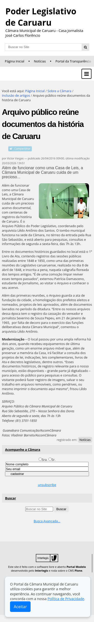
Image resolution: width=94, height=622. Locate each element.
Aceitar (20, 606)
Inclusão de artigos (16, 95)
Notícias (40, 61)
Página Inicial (14, 61)
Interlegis (41, 570)
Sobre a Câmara (59, 91)
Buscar (10, 498)
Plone (78, 570)
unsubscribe (47, 484)
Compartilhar (22, 148)
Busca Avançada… (47, 521)
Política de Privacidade (65, 598)
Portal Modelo (76, 567)
